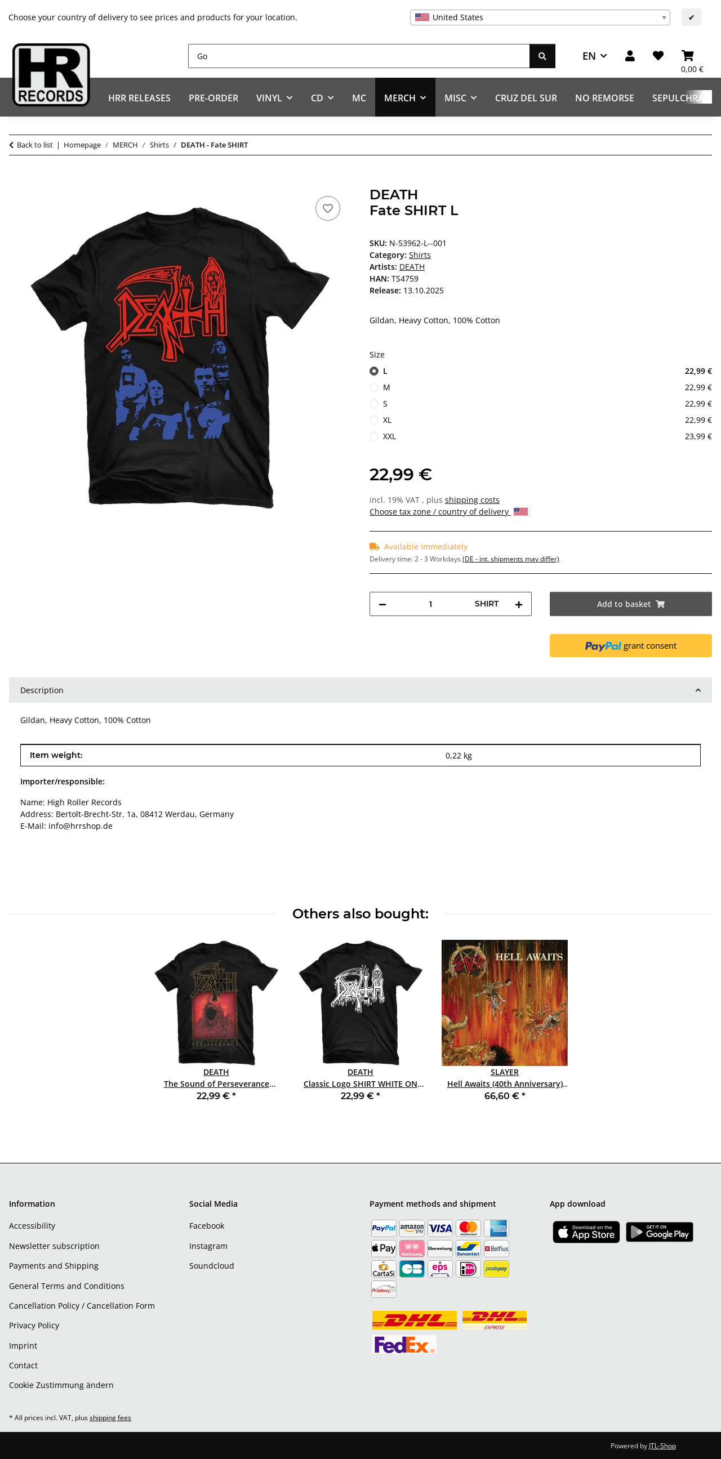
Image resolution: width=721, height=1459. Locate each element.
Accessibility (32, 1225)
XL (547, 420)
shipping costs (472, 499)
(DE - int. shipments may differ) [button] (510, 559)
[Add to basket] (18, 181)
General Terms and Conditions (66, 1285)
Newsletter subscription (54, 1246)
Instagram (208, 1246)
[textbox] (540, 17)
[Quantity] (430, 603)
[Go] (359, 56)
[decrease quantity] (382, 603)
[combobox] (540, 17)
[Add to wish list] (327, 208)
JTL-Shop (662, 1446)
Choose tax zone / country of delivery (449, 511)
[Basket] (692, 56)
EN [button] (589, 56)
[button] (630, 56)
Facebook (206, 1225)
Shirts (420, 254)
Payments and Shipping (54, 1265)
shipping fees (110, 1417)
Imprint (23, 1345)
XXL (547, 436)
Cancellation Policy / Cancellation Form (82, 1305)
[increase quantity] (518, 603)
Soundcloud (211, 1265)
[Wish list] (658, 56)
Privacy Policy (34, 1325)
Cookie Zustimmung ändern (61, 1385)
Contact (23, 1365)
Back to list (35, 145)
